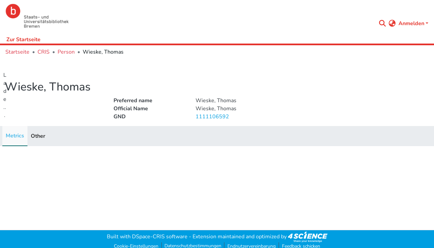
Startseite (17, 52)
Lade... (4, 95)
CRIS (44, 52)
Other (38, 136)
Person (66, 52)
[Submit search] (382, 23)
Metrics (15, 135)
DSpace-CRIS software (160, 236)
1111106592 (212, 116)
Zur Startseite (23, 39)
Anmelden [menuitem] (411, 23)
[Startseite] (189, 15)
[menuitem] (392, 23)
